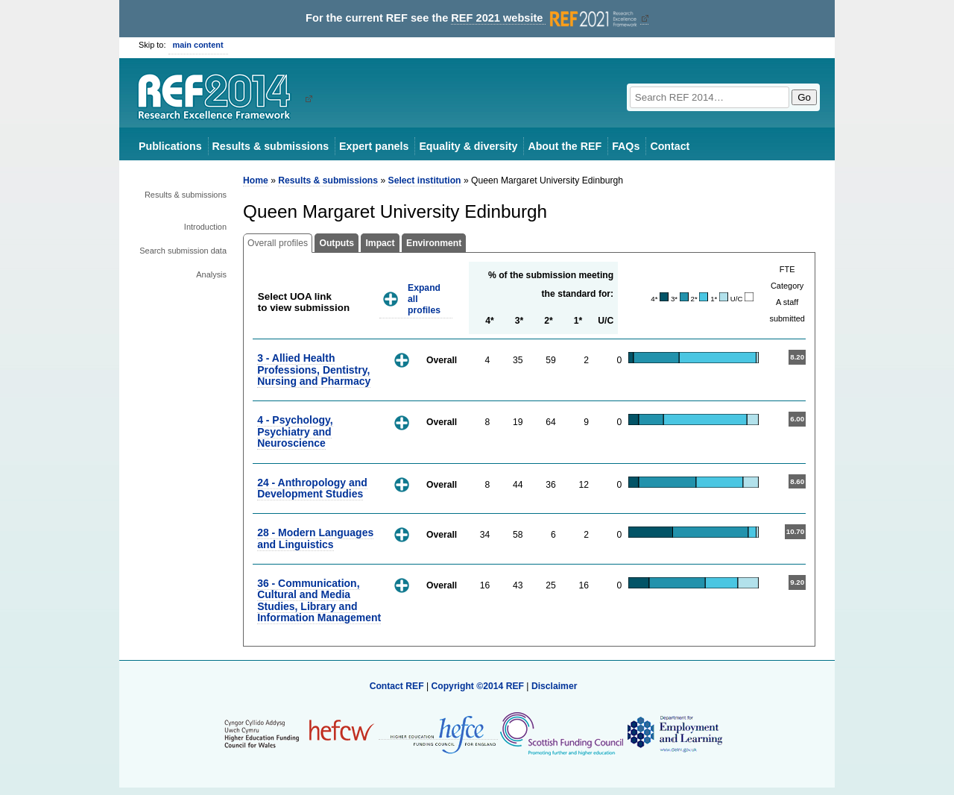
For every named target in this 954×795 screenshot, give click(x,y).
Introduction (205, 226)
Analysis (211, 274)
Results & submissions (270, 146)
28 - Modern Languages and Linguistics (315, 538)
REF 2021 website (545, 18)
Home (255, 180)
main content (198, 44)
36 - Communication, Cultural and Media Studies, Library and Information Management (319, 600)
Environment (433, 243)
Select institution (424, 180)
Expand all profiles (424, 299)
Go (804, 97)
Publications (170, 146)
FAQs (625, 146)
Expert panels (373, 146)
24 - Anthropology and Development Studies (312, 488)
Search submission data (183, 250)
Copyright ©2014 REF (478, 686)
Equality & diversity (468, 146)
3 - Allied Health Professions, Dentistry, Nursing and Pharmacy (313, 369)
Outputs (336, 243)
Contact (669, 146)
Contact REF (397, 686)
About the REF (564, 146)
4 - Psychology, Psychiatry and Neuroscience (294, 431)
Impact (379, 243)
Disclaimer (554, 686)
